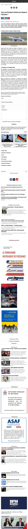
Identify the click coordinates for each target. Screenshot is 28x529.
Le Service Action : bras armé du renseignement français (11, 486)
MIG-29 (2, 94)
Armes (17, 92)
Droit (2, 155)
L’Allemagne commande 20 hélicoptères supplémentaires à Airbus (20, 145)
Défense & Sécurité (6, 152)
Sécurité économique (6, 161)
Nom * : (3, 98)
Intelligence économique (14, 205)
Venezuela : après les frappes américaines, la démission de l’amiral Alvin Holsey (13, 190)
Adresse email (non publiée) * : (7, 102)
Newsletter (14, 343)
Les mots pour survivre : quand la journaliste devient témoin (12, 367)
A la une (4, 92)
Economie (3, 159)
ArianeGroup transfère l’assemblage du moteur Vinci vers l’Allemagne (13, 194)
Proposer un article (14, 339)
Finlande (15, 93)
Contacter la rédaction (14, 341)
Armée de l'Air (9, 92)
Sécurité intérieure (5, 163)
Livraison (23, 93)
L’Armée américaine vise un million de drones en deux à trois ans (7, 145)
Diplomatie (4, 150)
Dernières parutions (14, 240)
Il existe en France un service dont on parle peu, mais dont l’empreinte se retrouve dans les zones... (16, 489)
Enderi (14, 1)
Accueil (2, 4)
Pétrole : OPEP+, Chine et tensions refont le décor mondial (12, 221)
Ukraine (16, 94)
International (19, 93)
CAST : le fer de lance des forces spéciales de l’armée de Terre (11, 187)
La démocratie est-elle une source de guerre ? (10, 375)
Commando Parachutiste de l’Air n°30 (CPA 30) (10, 473)
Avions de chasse (21, 92)
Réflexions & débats (6, 165)
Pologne (8, 94)
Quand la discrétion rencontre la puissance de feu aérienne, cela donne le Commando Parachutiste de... (16, 482)
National (5, 94)
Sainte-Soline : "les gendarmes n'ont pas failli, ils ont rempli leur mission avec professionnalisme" (13, 448)
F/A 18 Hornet (11, 93)
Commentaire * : (5, 109)
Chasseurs (3, 93)
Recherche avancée (14, 173)
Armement (13, 92)
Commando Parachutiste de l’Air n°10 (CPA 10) (10, 479)
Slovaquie (12, 94)
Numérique (4, 157)
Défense (6, 93)
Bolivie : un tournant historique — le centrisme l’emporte (11, 225)
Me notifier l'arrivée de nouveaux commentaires (12, 121)
